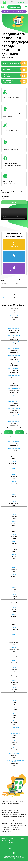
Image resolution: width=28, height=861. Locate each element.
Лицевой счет (5, 196)
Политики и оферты (12, 841)
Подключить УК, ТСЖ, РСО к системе (14, 11)
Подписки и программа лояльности (12, 846)
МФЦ (2, 297)
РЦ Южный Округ (14, 753)
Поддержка (12, 838)
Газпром (3, 292)
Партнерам (5, 843)
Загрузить (21, 2)
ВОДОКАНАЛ (4, 286)
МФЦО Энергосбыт (14, 727)
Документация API (22, 841)
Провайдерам (5, 841)
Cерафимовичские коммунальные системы (14, 761)
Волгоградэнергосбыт (7, 289)
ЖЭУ (14, 707)
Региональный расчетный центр (14, 747)
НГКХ (14, 740)
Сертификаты (22, 838)
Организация (4, 283)
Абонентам (5, 838)
